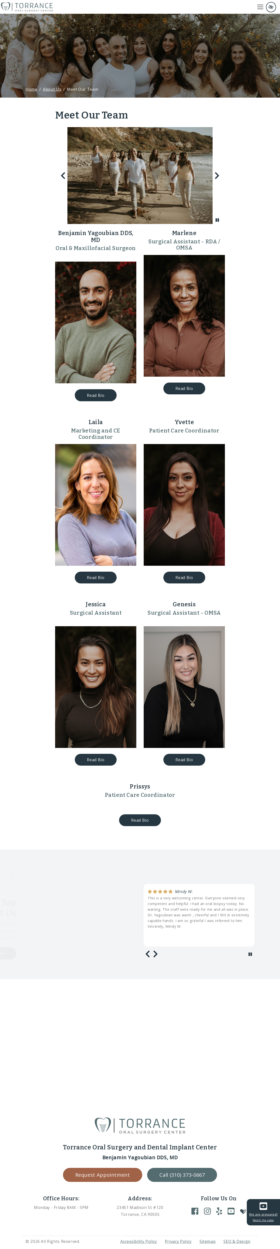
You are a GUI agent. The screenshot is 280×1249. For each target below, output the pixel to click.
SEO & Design (236, 1241)
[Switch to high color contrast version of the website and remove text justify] (271, 7)
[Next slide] (217, 175)
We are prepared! (263, 1211)
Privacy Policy (178, 1241)
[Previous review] (148, 954)
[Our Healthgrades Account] (243, 1211)
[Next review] (155, 954)
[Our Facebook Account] (194, 1211)
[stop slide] (217, 220)
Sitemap (208, 1241)
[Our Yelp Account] (219, 1211)
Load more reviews (35, 953)
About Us (52, 89)
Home (31, 89)
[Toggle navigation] (260, 7)
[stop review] (250, 954)
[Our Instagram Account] (207, 1211)
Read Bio (101, 395)
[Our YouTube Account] (231, 1211)
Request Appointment (102, 1175)
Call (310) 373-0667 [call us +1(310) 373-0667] (182, 1175)
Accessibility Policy (138, 1241)
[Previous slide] (63, 175)
